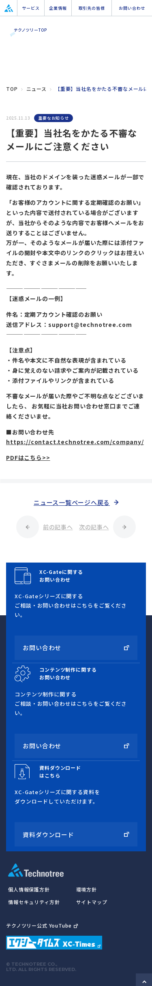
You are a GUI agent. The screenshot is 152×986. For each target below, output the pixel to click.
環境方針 (86, 889)
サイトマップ (91, 901)
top (12, 88)
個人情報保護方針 (29, 889)
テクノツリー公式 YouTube (42, 925)
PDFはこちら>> (28, 457)
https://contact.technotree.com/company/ (75, 442)
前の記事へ (58, 527)
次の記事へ (94, 527)
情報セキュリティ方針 (34, 901)
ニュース (36, 88)
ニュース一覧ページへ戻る (72, 502)
